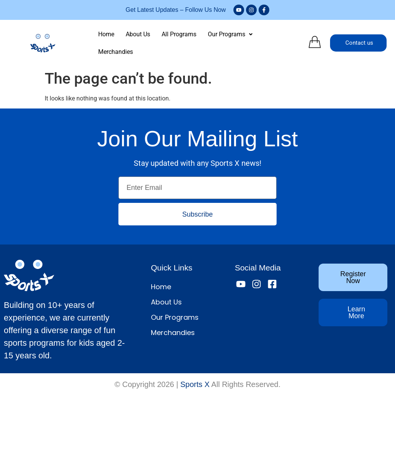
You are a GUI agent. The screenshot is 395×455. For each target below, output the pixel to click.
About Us (138, 34)
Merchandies (115, 51)
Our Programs (230, 34)
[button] (230, 34)
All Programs (179, 34)
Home (106, 34)
